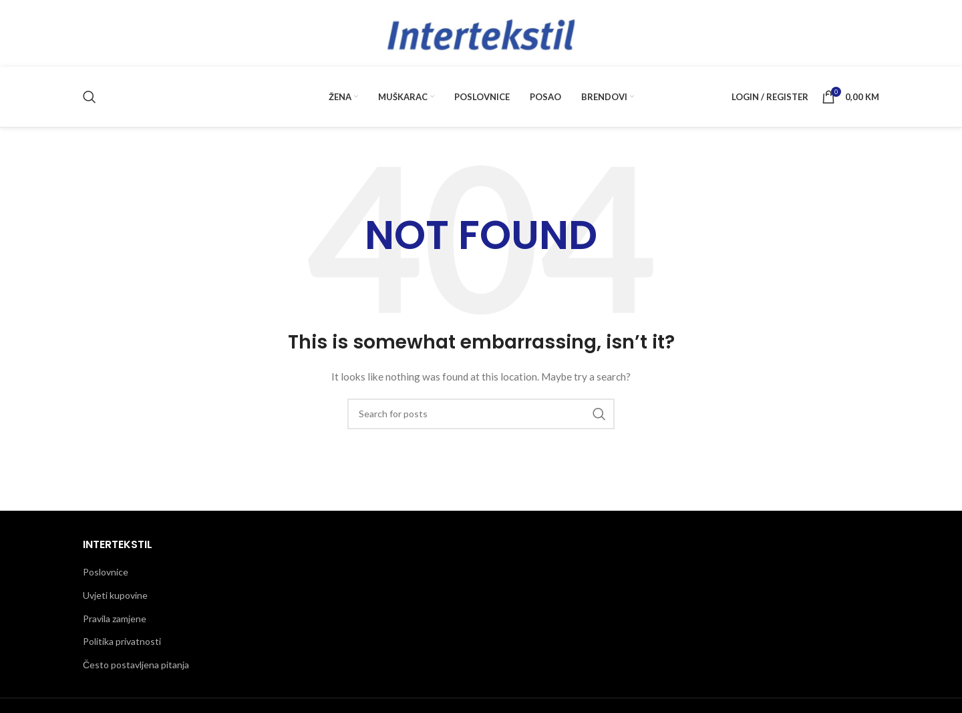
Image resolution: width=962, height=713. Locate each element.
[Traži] (89, 96)
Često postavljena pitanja (136, 664)
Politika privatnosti (122, 641)
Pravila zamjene (114, 618)
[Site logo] (481, 32)
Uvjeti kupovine (115, 595)
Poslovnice (105, 571)
